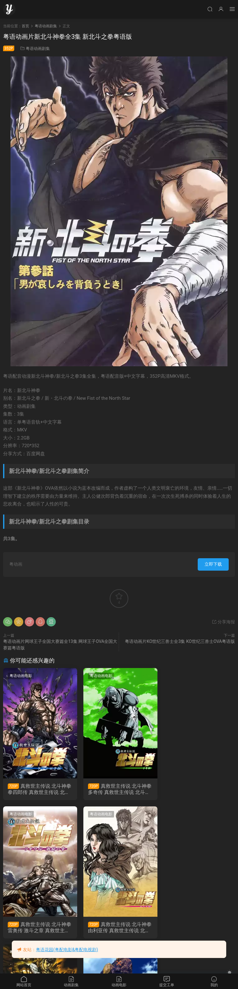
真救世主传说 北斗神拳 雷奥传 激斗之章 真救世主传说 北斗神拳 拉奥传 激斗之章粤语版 (198, 789)
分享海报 (223, 621)
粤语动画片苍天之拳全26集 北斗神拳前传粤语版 (197, 927)
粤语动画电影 (21, 676)
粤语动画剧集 (38, 48)
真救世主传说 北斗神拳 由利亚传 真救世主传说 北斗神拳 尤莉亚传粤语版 (39, 927)
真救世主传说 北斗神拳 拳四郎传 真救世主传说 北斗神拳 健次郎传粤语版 (39, 789)
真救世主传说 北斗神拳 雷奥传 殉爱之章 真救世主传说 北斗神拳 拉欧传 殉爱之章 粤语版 (118, 927)
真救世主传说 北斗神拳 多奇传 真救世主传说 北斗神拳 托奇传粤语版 (119, 789)
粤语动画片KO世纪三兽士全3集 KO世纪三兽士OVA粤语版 (180, 641)
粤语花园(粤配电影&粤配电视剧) (67, 949)
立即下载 (213, 564)
